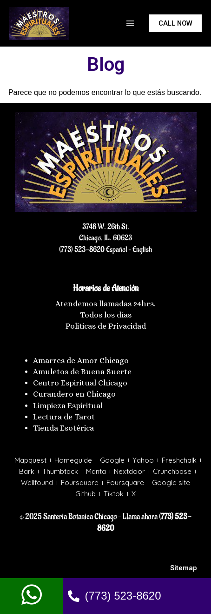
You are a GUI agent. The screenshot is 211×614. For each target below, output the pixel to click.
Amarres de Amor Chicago (81, 360)
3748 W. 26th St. (105, 226)
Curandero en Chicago (74, 394)
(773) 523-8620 (82, 249)
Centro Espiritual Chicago (80, 382)
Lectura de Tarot (64, 416)
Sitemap (183, 568)
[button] (175, 23)
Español (116, 249)
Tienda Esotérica (64, 428)
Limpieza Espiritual (68, 405)
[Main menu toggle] (130, 23)
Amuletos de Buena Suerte (82, 371)
